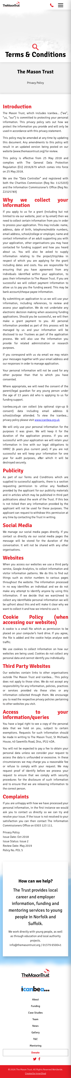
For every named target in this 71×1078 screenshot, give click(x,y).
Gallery (35, 1032)
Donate (35, 1052)
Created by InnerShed (35, 1073)
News (35, 1026)
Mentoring (35, 1045)
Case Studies (35, 1012)
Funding (35, 1006)
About (35, 999)
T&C (35, 1039)
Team (35, 1019)
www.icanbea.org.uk (47, 420)
